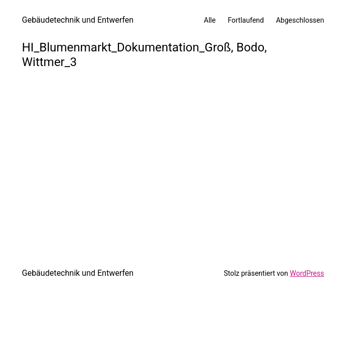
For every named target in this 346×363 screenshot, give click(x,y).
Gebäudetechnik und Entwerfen (78, 20)
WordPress (307, 273)
